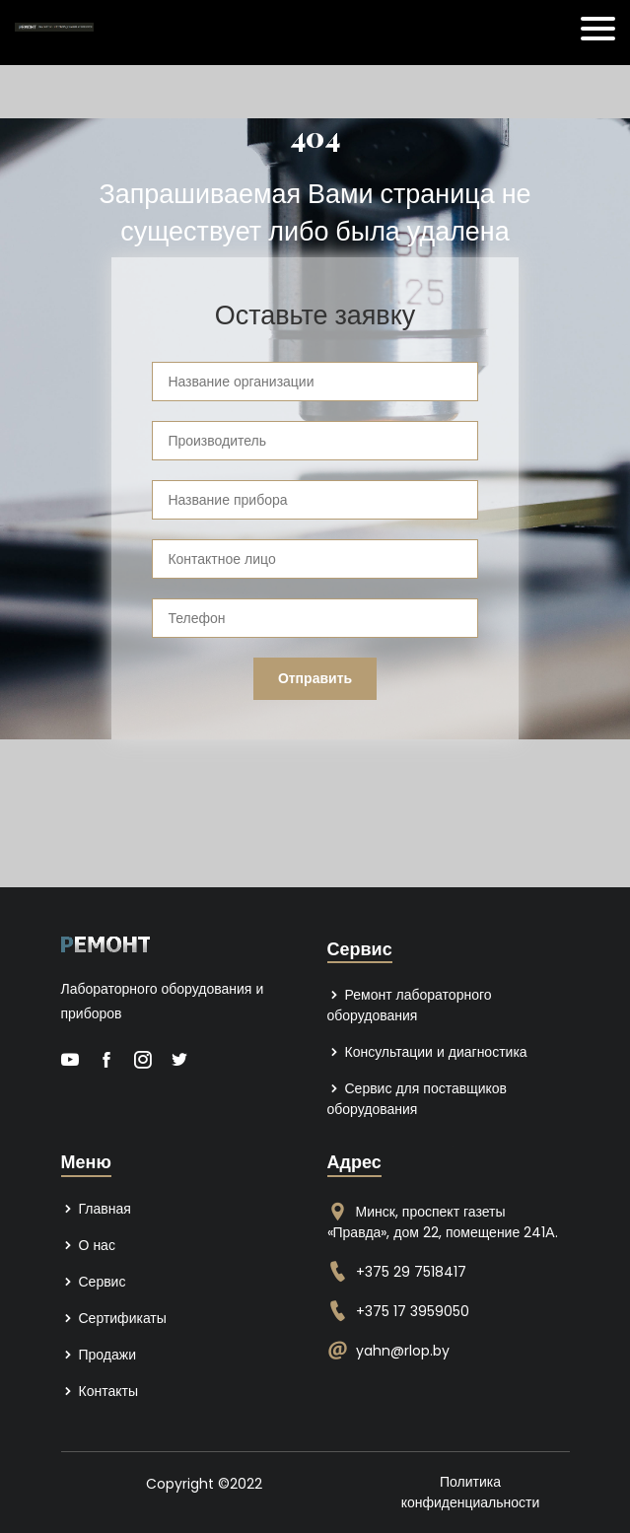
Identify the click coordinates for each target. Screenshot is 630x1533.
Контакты (99, 1391)
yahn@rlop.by (403, 1350)
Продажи (98, 1354)
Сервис (93, 1281)
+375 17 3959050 (412, 1311)
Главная (96, 1209)
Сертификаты (114, 1318)
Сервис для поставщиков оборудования (417, 1099)
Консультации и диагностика (427, 1052)
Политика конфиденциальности (470, 1492)
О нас (88, 1245)
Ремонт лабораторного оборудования (409, 1005)
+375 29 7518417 (411, 1272)
